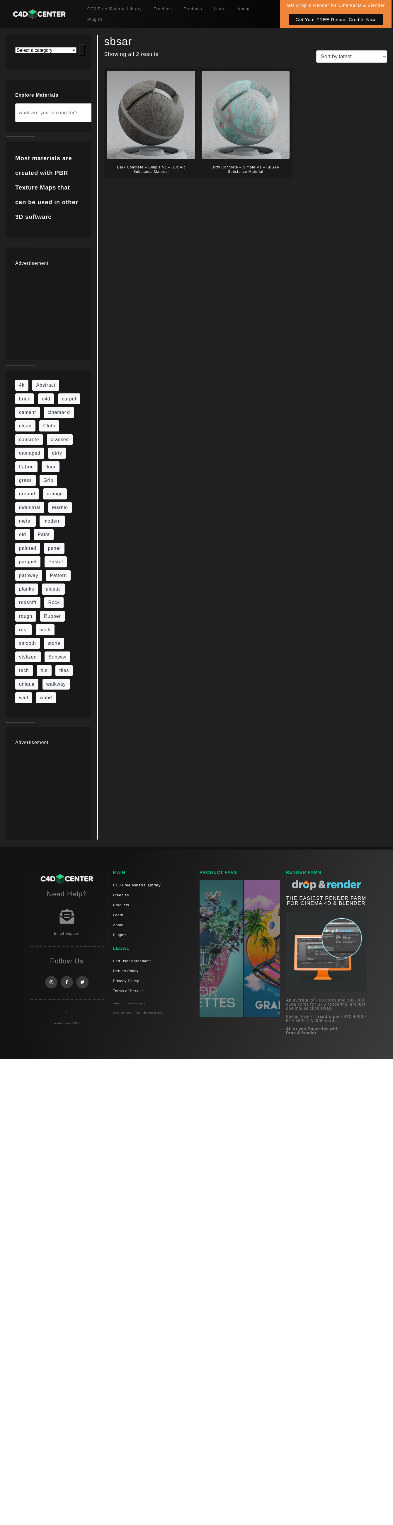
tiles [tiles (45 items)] (64, 670)
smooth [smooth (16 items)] (27, 643)
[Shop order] (351, 56)
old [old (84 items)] (22, 534)
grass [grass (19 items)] (25, 480)
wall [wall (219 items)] (23, 697)
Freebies (163, 8)
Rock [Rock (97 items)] (54, 602)
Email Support (67, 934)
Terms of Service (128, 991)
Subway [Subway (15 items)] (57, 656)
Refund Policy (126, 971)
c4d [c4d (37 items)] (46, 398)
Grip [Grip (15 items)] (48, 480)
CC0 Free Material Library (114, 8)
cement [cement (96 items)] (27, 412)
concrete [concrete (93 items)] (29, 439)
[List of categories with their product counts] (45, 50)
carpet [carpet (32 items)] (69, 398)
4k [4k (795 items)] (22, 385)
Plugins (95, 19)
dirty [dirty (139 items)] (57, 453)
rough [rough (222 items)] (25, 616)
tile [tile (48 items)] (44, 670)
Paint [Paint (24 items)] (44, 534)
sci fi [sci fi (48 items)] (45, 629)
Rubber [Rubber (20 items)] (52, 616)
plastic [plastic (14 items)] (53, 588)
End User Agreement (132, 961)
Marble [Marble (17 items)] (60, 507)
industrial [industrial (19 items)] (29, 507)
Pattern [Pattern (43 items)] (58, 575)
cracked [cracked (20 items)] (60, 439)
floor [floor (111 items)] (50, 466)
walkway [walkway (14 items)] (56, 684)
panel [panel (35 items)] (54, 548)
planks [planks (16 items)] (26, 588)
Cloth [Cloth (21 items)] (49, 425)
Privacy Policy (126, 981)
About (243, 8)
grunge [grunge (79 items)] (55, 493)
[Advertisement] (71, 310)
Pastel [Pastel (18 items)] (55, 561)
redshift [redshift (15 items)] (28, 602)
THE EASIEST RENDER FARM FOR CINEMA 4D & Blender (326, 900)
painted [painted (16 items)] (27, 548)
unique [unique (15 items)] (27, 684)
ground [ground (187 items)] (27, 493)
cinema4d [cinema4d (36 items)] (58, 412)
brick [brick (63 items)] (24, 398)
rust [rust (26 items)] (23, 629)
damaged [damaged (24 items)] (29, 453)
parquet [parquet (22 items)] (28, 561)
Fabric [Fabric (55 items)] (26, 466)
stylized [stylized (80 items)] (28, 656)
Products (192, 8)
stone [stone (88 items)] (53, 643)
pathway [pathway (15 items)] (28, 575)
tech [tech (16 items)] (24, 670)
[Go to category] (82, 50)
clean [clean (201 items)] (25, 425)
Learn (220, 8)
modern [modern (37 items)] (52, 520)
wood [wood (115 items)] (46, 697)
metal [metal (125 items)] (25, 520)
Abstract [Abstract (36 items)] (45, 385)
